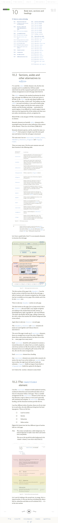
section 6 (16, 90)
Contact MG (17, 519)
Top (9, 519)
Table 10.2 (38, 126)
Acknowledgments (27, 519)
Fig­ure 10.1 (40, 335)
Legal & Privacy (47, 519)
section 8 (38, 92)
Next (53, 511)
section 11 (15, 329)
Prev (5, 511)
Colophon (37, 519)
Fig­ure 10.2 (15, 425)
